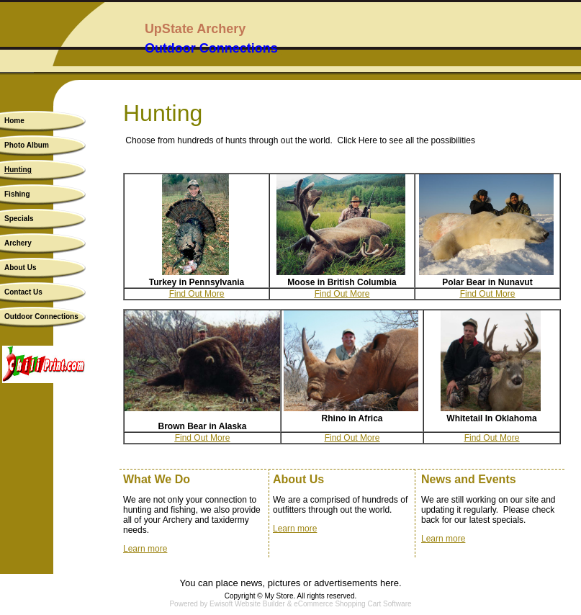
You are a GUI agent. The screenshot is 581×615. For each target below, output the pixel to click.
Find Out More (197, 294)
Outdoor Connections (41, 316)
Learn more (145, 549)
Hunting (18, 170)
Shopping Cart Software (373, 604)
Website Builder (260, 604)
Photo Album (26, 145)
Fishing (17, 194)
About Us (20, 267)
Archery (18, 243)
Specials (19, 219)
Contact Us (23, 292)
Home (14, 121)
